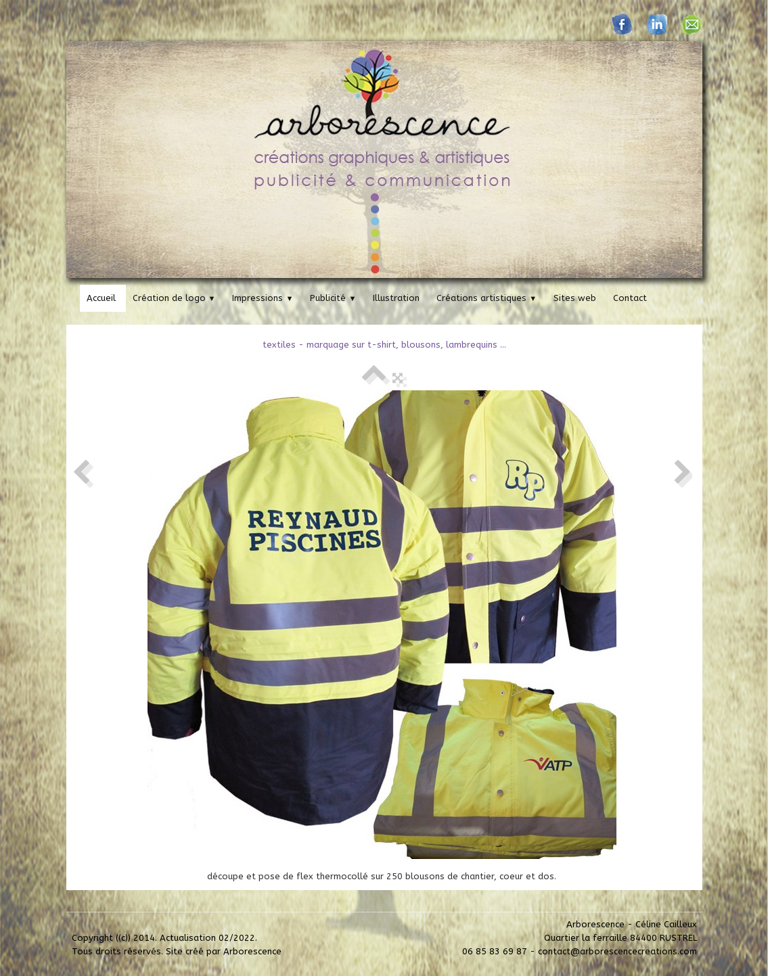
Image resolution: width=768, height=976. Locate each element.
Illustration (396, 298)
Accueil (101, 298)
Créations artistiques (486, 298)
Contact (630, 298)
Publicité (333, 298)
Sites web (575, 298)
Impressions (262, 298)
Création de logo (174, 298)
